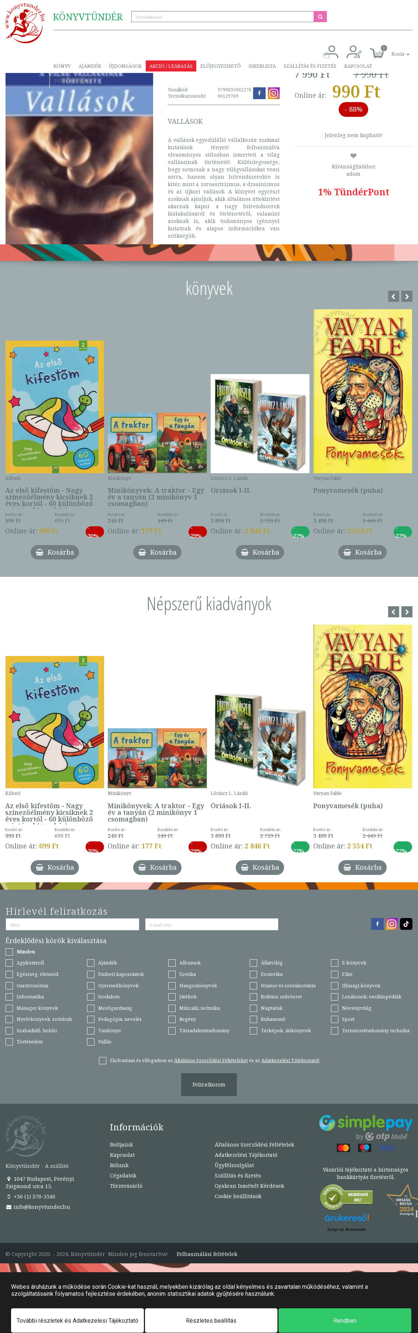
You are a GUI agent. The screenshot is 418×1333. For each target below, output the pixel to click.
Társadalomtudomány (204, 1030)
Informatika (30, 996)
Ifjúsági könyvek (361, 985)
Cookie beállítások (238, 1196)
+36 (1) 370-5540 (30, 1196)
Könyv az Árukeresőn (346, 1229)
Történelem (30, 1041)
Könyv (62, 66)
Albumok (190, 962)
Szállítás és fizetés (310, 66)
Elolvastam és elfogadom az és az (214, 1060)
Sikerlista (262, 66)
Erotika (187, 974)
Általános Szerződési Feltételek (254, 1144)
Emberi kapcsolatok (121, 974)
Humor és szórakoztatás (288, 985)
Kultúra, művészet (281, 996)
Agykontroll (30, 962)
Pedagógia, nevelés (120, 1019)
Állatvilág (272, 962)
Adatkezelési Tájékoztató (246, 1154)
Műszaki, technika (199, 1008)
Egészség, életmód (37, 974)
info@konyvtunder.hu (38, 1206)
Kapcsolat (358, 66)
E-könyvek (354, 962)
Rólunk (119, 1165)
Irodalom (109, 996)
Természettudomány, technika (376, 1030)
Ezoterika (272, 974)
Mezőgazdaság (115, 1008)
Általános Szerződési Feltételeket (211, 1060)
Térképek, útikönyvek (286, 1030)
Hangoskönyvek (198, 985)
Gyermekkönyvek (118, 985)
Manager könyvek (37, 1008)
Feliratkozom (209, 1084)
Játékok (188, 996)
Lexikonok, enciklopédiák (371, 996)
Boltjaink (121, 1144)
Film (347, 974)
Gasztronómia (32, 985)
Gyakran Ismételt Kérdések (249, 1185)
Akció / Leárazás (171, 66)
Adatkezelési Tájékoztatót (290, 1060)
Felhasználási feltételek (207, 1254)
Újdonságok (125, 66)
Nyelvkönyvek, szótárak (44, 1019)
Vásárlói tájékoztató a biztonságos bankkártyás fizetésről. (365, 1173)
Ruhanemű (273, 1019)
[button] (392, 50)
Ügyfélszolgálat (234, 1165)
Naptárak (272, 1008)
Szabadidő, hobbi (37, 1030)
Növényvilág (357, 1008)
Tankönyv (109, 1030)
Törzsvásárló (72, 80)
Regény (187, 1019)
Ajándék (90, 66)
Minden (26, 951)
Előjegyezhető (220, 66)
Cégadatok (123, 1175)
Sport (348, 1019)
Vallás (104, 1041)
